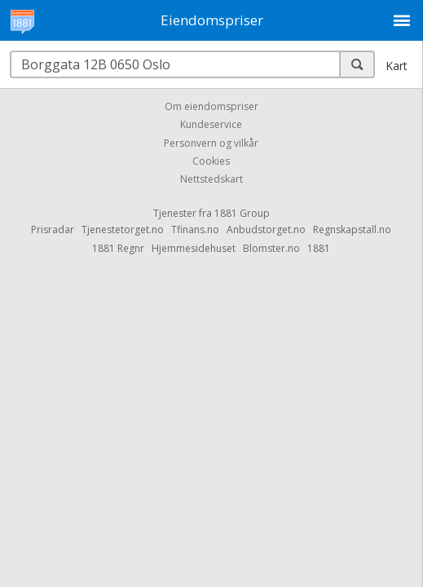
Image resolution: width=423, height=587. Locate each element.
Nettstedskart (211, 180)
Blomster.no (271, 248)
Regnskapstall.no (352, 229)
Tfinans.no (195, 229)
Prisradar (52, 229)
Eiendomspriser (212, 20)
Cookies (211, 161)
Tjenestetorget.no (123, 229)
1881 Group (242, 213)
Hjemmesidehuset (194, 248)
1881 (318, 248)
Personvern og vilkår (211, 143)
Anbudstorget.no (266, 229)
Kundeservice (211, 125)
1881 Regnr (118, 248)
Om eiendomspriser (211, 106)
